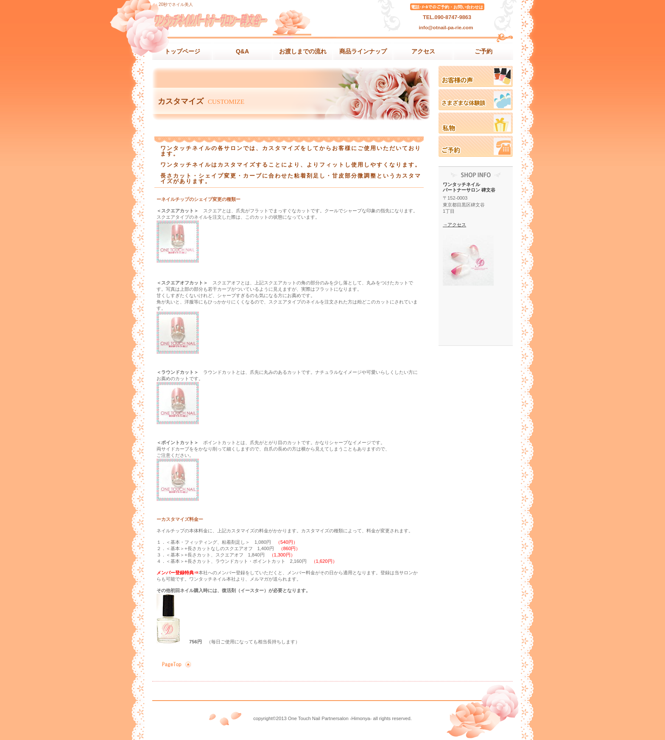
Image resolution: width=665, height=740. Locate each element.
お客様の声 (476, 76)
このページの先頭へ (175, 664)
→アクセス (454, 224)
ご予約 (476, 146)
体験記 (476, 99)
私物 (476, 123)
